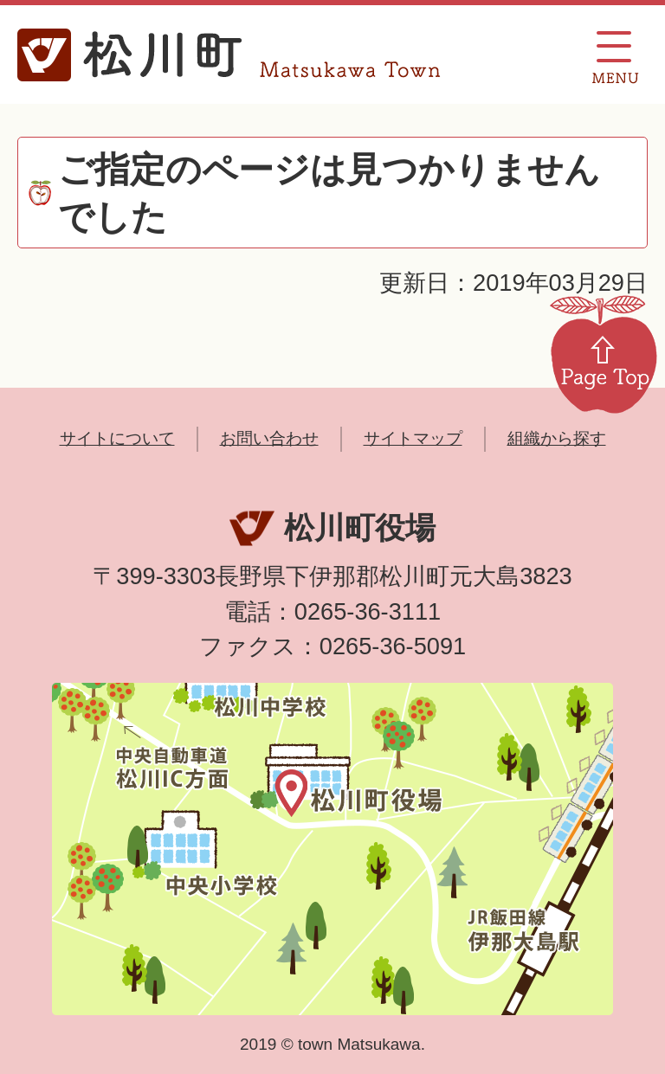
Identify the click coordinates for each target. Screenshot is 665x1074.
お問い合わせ (269, 438)
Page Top (603, 353)
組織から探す (556, 438)
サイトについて (117, 438)
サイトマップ (413, 438)
